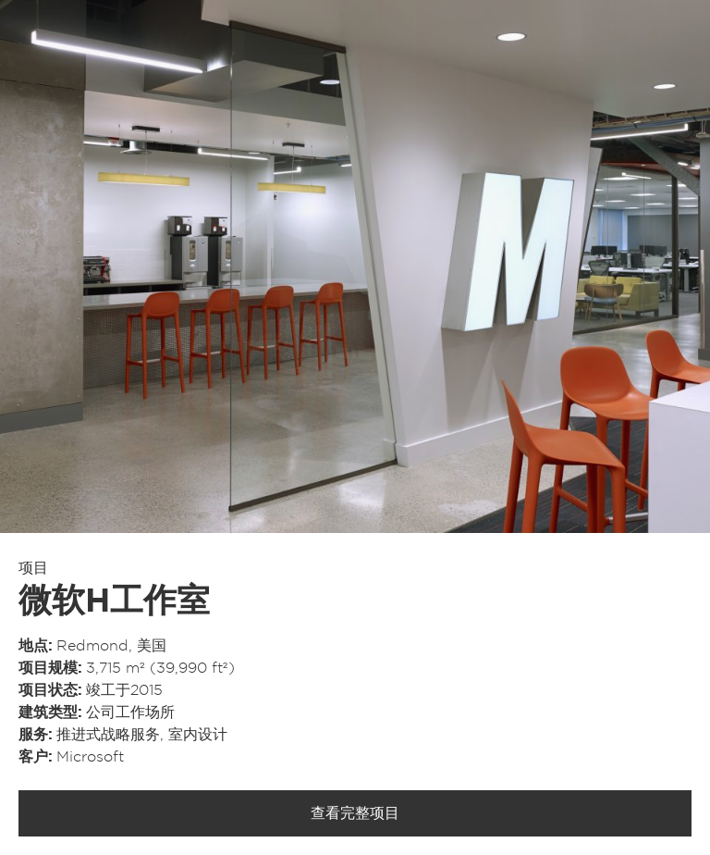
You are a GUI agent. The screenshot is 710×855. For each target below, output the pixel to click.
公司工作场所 (130, 712)
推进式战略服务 (108, 734)
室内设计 (197, 734)
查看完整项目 (355, 813)
